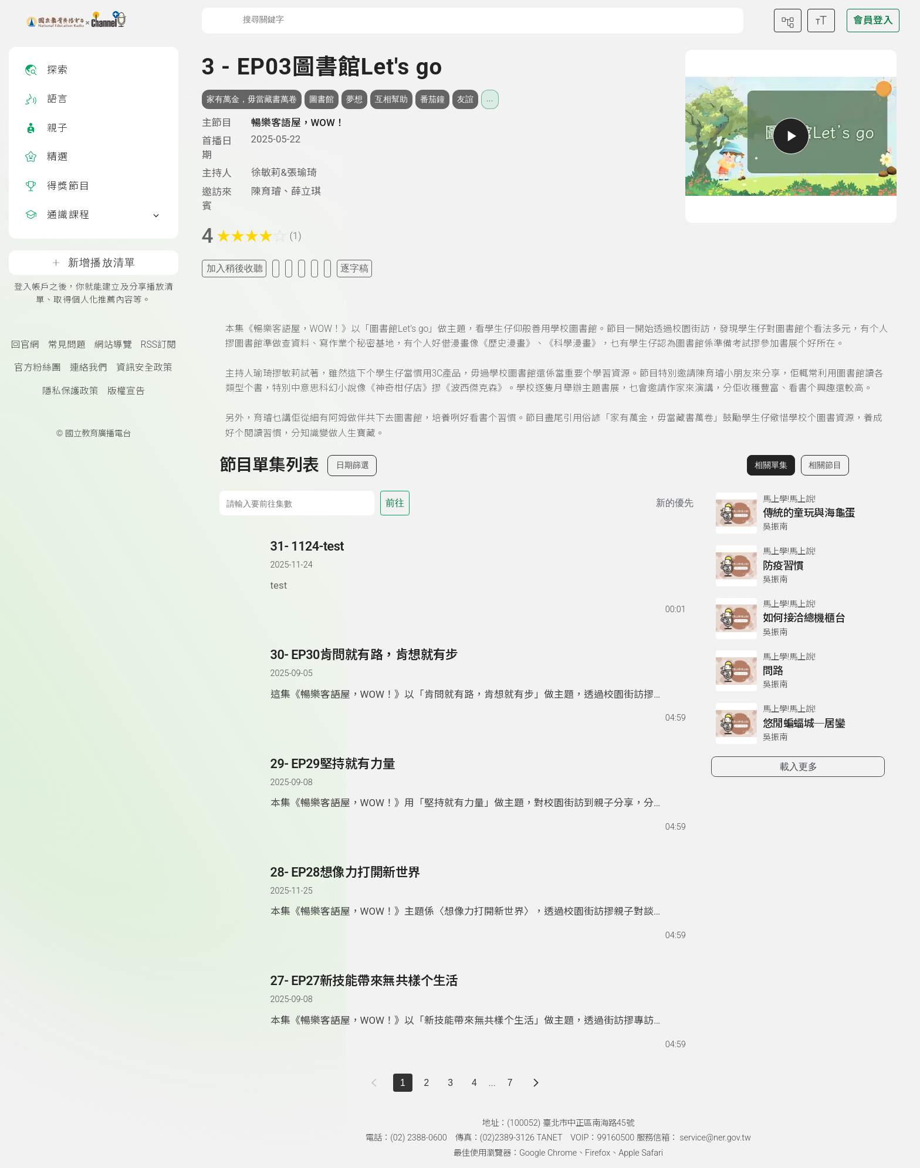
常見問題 (67, 344)
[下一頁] (536, 1082)
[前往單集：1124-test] (477, 566)
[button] (245, 577)
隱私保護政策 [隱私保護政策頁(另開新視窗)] (70, 391)
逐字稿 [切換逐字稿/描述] (354, 268)
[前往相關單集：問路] (798, 671)
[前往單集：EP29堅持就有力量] (477, 783)
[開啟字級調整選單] (821, 20)
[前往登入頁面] (873, 20)
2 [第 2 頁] (426, 1083)
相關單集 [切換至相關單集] (771, 465)
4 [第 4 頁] (474, 1083)
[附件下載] (327, 268)
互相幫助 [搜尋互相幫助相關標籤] (391, 99)
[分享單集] (301, 268)
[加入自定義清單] (288, 268)
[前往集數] (296, 503)
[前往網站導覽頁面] (787, 20)
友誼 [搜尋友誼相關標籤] (465, 99)
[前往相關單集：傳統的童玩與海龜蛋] (798, 513)
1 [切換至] (402, 1083)
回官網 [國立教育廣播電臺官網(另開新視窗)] (25, 344)
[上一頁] (376, 1082)
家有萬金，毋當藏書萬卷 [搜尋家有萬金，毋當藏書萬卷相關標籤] (252, 99)
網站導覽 (113, 344)
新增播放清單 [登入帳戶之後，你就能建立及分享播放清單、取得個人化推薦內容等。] (93, 263)
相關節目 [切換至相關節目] (825, 465)
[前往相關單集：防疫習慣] (798, 566)
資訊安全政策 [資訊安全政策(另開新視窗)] (144, 367)
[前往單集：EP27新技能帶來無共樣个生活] (477, 1000)
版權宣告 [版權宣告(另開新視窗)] (126, 391)
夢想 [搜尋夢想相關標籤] (354, 99)
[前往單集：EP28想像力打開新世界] (477, 892)
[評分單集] (314, 268)
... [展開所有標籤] (489, 98)
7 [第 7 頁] (510, 1083)
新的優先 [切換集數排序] (675, 503)
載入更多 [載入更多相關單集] (798, 767)
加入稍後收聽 (235, 268)
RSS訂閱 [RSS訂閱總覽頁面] (158, 344)
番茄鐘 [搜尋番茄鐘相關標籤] (432, 99)
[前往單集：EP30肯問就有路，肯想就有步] (477, 674)
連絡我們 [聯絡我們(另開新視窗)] (88, 367)
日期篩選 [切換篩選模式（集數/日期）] (352, 465)
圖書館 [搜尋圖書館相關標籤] (321, 99)
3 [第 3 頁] (450, 1083)
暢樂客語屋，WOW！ (298, 122)
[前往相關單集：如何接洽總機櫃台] (798, 618)
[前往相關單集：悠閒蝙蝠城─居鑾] (798, 723)
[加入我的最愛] (275, 268)
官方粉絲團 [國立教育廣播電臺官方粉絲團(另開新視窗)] (37, 367)
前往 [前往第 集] (394, 503)
